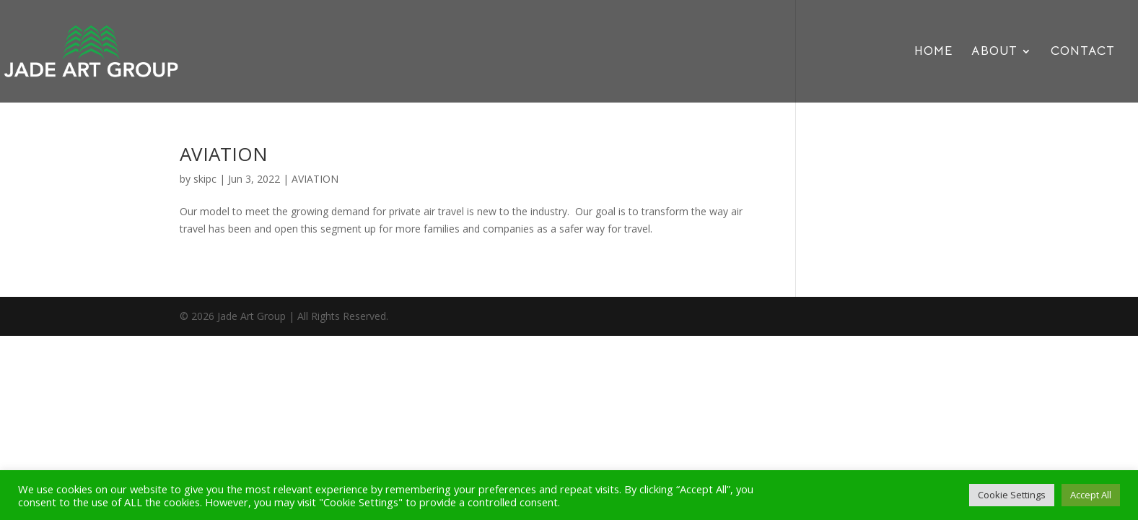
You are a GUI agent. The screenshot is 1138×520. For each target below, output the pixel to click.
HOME (933, 52)
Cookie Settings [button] (1012, 494)
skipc (204, 179)
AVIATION (224, 154)
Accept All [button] (1090, 494)
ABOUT (994, 52)
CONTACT (1083, 52)
